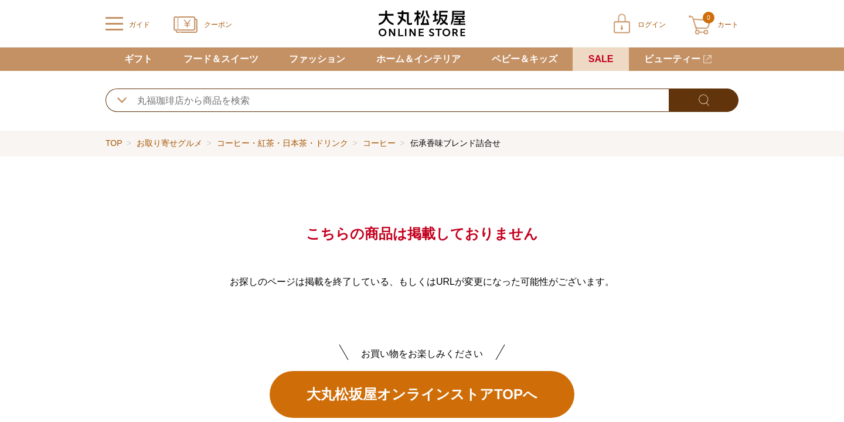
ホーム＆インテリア (418, 59)
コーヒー (379, 143)
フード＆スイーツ (220, 59)
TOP (114, 143)
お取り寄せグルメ (169, 143)
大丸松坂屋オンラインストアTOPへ (422, 394)
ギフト (138, 59)
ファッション (317, 59)
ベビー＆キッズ (524, 59)
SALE (601, 59)
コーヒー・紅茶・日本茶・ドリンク (282, 143)
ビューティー (672, 59)
